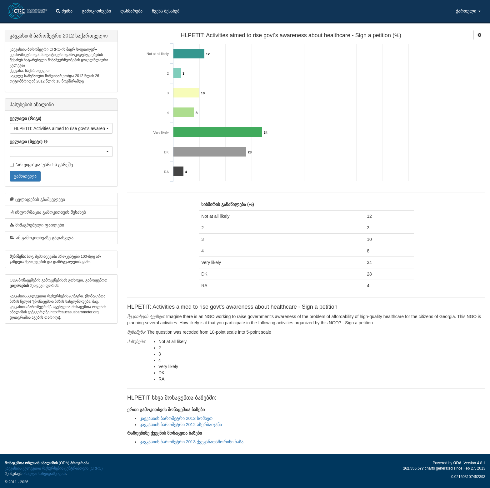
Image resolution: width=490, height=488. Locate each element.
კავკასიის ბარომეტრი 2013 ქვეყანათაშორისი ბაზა (191, 441)
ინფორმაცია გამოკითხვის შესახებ (48, 212)
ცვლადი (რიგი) (25, 118)
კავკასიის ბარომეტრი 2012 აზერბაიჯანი (181, 424)
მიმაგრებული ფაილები (37, 224)
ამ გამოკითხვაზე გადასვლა (41, 237)
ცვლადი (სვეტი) (26, 141)
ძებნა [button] (64, 10)
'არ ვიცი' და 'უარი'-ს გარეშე (41, 164)
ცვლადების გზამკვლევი (37, 199)
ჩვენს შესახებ (165, 10)
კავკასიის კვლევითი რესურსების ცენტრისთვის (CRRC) (53, 468)
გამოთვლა (25, 176)
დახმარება (131, 10)
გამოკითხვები (96, 10)
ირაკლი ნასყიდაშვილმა (44, 473)
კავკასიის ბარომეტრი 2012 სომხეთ (176, 418)
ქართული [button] (468, 10)
